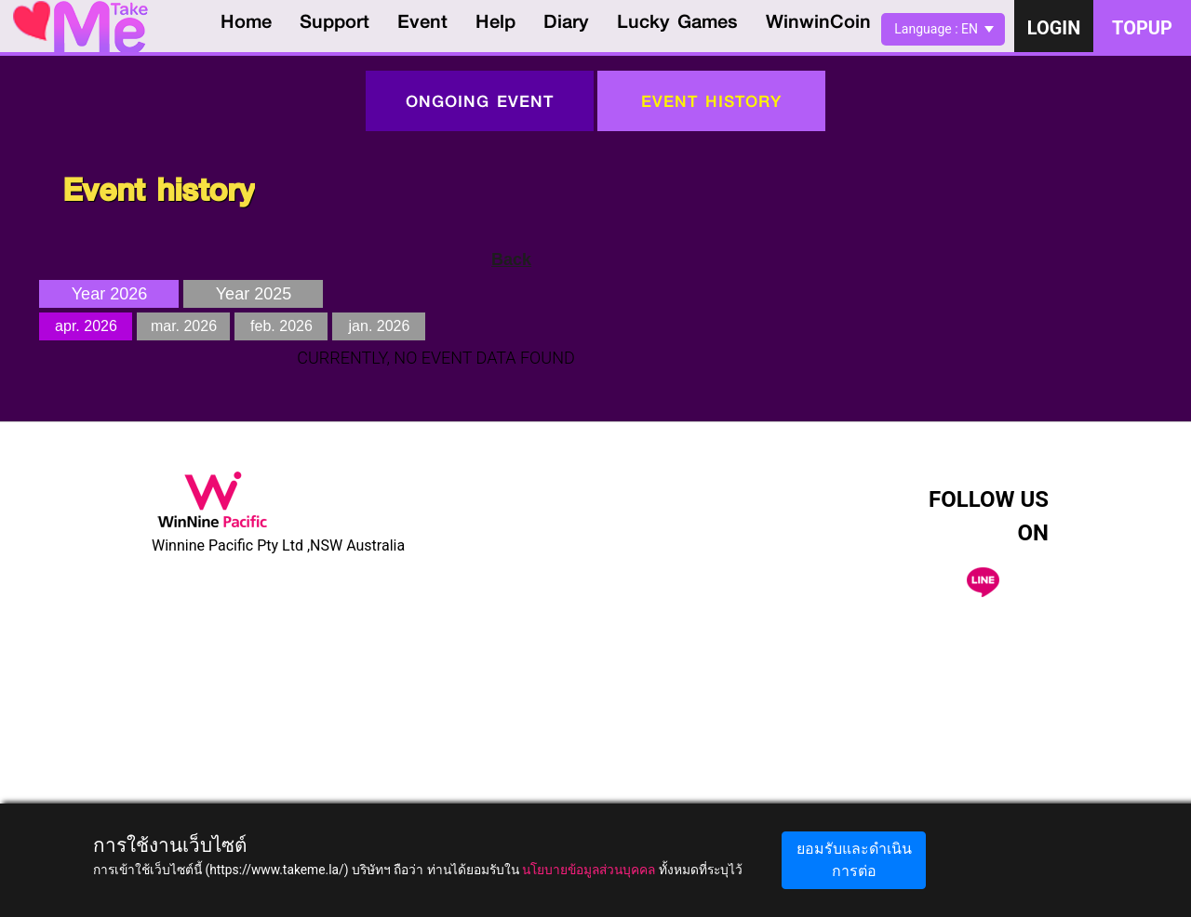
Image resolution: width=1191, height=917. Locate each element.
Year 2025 (253, 294)
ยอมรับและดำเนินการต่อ (854, 860)
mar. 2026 (184, 326)
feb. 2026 (281, 326)
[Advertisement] (595, 787)
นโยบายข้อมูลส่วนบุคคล (588, 869)
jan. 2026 (379, 326)
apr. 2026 (86, 326)
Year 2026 (109, 294)
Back (511, 259)
